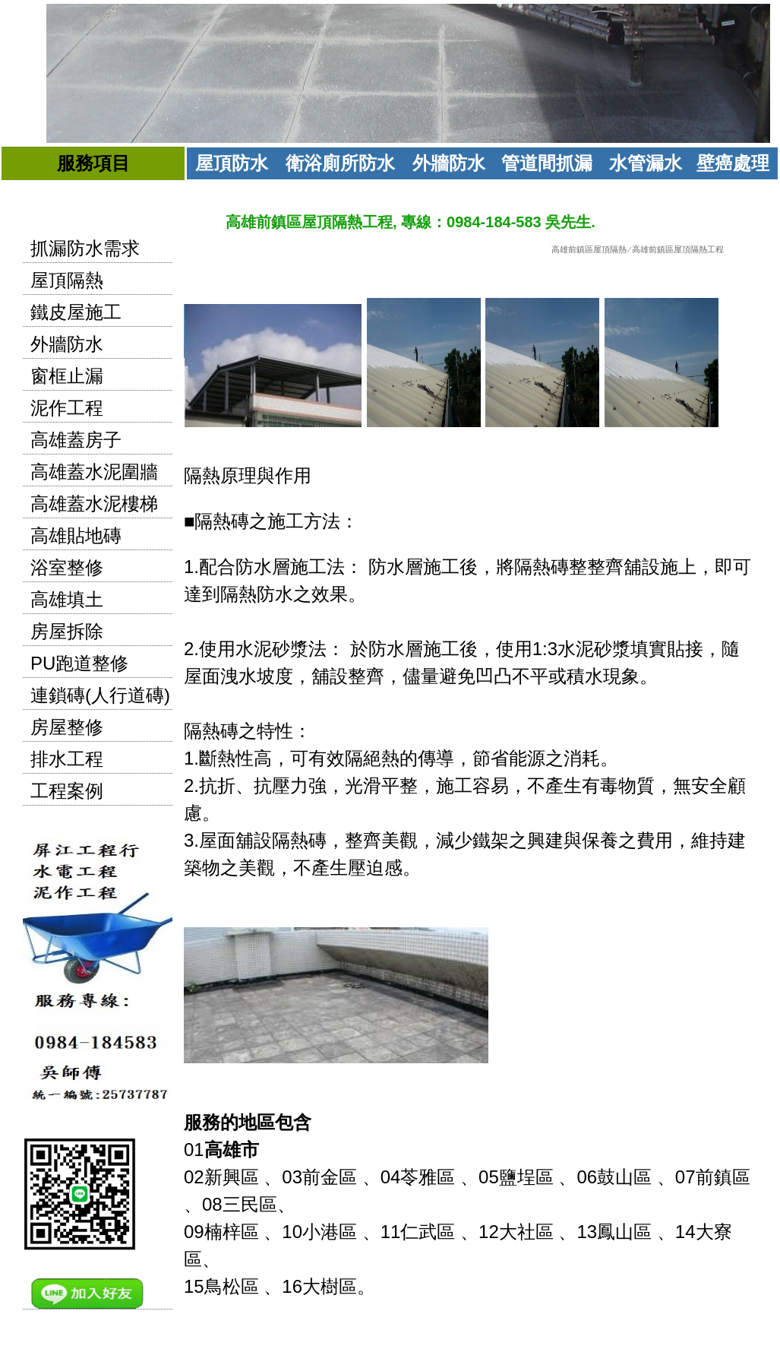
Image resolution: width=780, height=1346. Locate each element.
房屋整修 (66, 727)
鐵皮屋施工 (76, 312)
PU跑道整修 (79, 663)
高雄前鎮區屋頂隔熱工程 (678, 249)
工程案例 (66, 791)
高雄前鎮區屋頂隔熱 (589, 249)
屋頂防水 (231, 163)
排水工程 (66, 759)
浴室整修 (66, 567)
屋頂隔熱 (66, 280)
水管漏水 (645, 163)
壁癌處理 (732, 163)
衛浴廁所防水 (340, 163)
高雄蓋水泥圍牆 (94, 471)
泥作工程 (66, 407)
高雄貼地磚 (76, 535)
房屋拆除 (66, 631)
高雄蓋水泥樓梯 (94, 503)
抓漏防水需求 (85, 248)
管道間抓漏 (546, 163)
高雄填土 (66, 599)
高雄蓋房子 (76, 439)
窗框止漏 (66, 376)
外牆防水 (448, 163)
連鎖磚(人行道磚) (100, 695)
